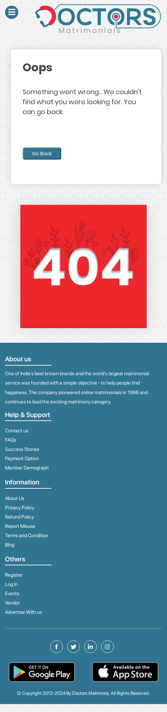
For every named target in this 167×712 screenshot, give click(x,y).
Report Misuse (20, 526)
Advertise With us (23, 612)
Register (14, 575)
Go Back (42, 153)
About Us (14, 498)
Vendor (12, 603)
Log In (11, 584)
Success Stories (22, 449)
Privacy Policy (19, 508)
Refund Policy (19, 517)
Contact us (16, 431)
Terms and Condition (26, 535)
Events (12, 594)
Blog (9, 545)
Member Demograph (27, 468)
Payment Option (22, 459)
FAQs (10, 440)
